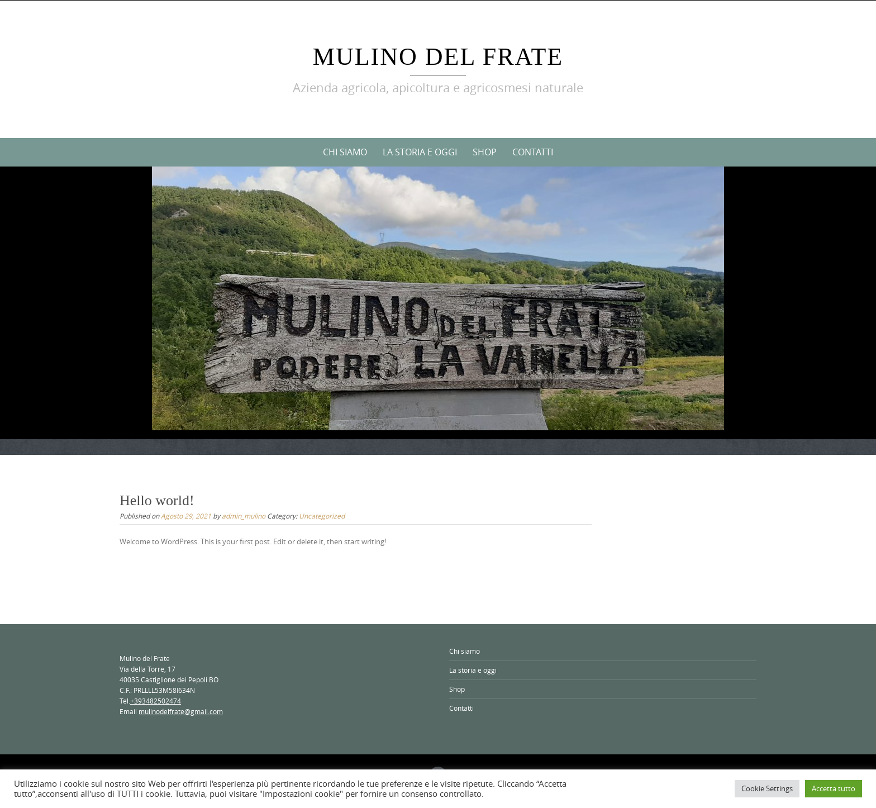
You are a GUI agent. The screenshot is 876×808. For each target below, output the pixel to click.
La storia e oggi (420, 152)
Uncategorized (322, 515)
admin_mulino (243, 515)
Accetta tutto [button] (833, 788)
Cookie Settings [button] (767, 788)
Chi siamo (345, 152)
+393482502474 (155, 700)
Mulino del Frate (438, 56)
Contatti (532, 152)
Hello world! (157, 500)
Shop (485, 152)
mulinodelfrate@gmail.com (181, 711)
